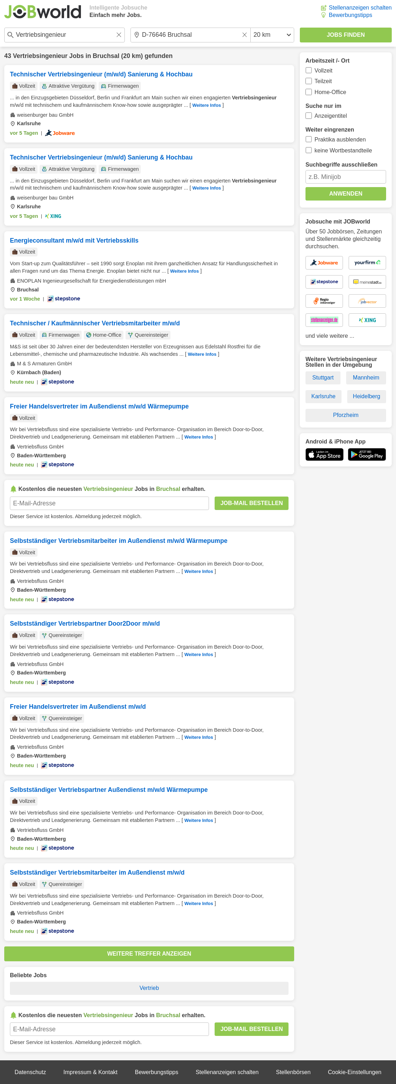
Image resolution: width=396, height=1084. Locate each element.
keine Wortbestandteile (343, 150)
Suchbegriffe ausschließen (341, 165)
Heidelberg (366, 396)
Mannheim (366, 378)
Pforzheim (346, 415)
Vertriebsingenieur (40, 55)
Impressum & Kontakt (90, 1072)
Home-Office (330, 92)
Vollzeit (324, 71)
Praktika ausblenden (340, 140)
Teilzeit (323, 81)
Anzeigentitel (331, 116)
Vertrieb (149, 988)
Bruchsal (106, 55)
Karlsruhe (323, 396)
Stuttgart (322, 378)
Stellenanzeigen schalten (360, 8)
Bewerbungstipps (350, 15)
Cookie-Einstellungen (355, 1072)
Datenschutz (30, 1072)
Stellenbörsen (293, 1072)
